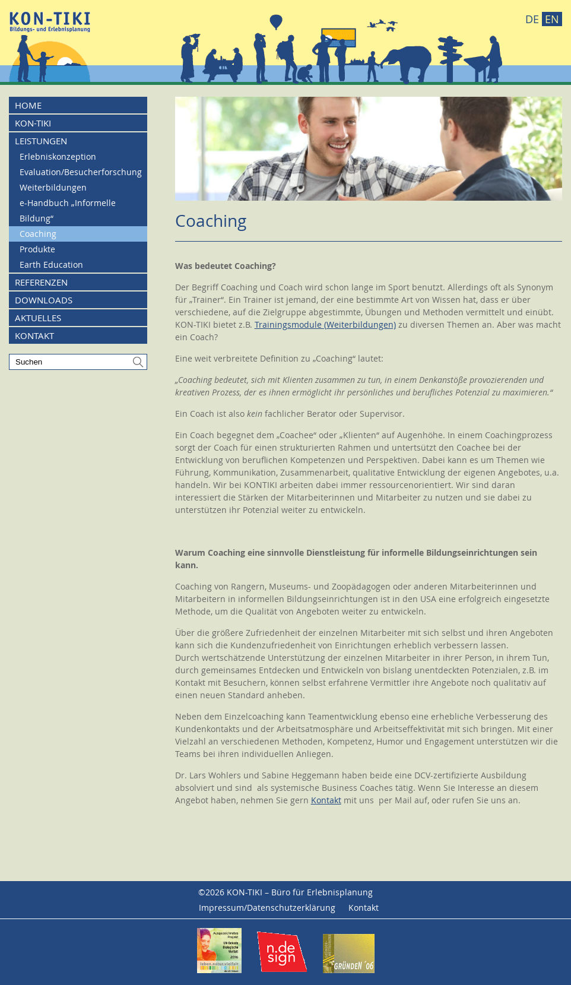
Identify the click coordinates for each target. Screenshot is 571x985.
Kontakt (326, 800)
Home (28, 105)
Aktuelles (38, 318)
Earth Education (51, 264)
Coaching (38, 233)
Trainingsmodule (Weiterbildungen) (325, 324)
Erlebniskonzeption (58, 156)
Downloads (43, 300)
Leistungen (41, 141)
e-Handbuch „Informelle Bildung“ (68, 210)
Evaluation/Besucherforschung (81, 172)
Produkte (37, 249)
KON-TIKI (33, 123)
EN (552, 19)
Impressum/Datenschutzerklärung (267, 907)
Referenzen (41, 282)
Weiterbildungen (53, 187)
